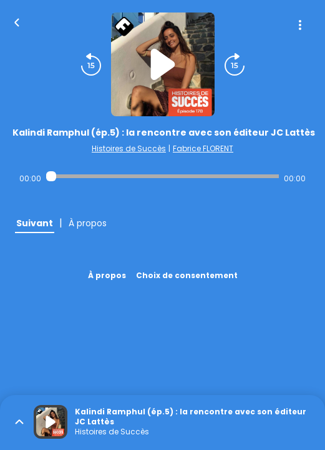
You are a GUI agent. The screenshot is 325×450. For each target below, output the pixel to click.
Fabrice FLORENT (203, 148)
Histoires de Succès (129, 148)
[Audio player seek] (162, 176)
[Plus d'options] (300, 25)
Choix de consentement (187, 275)
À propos (107, 275)
